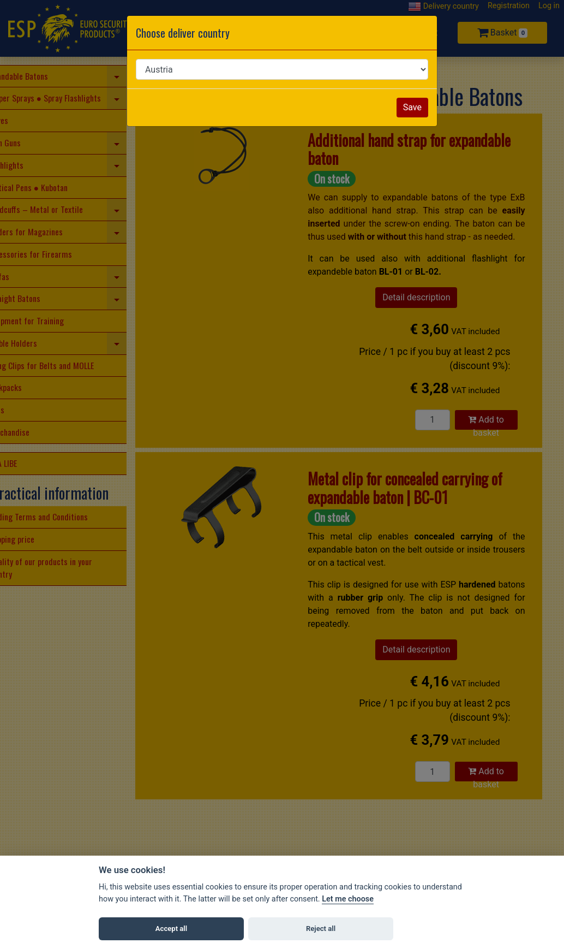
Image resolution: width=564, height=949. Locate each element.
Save (412, 107)
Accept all (171, 928)
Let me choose (348, 899)
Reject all (320, 928)
